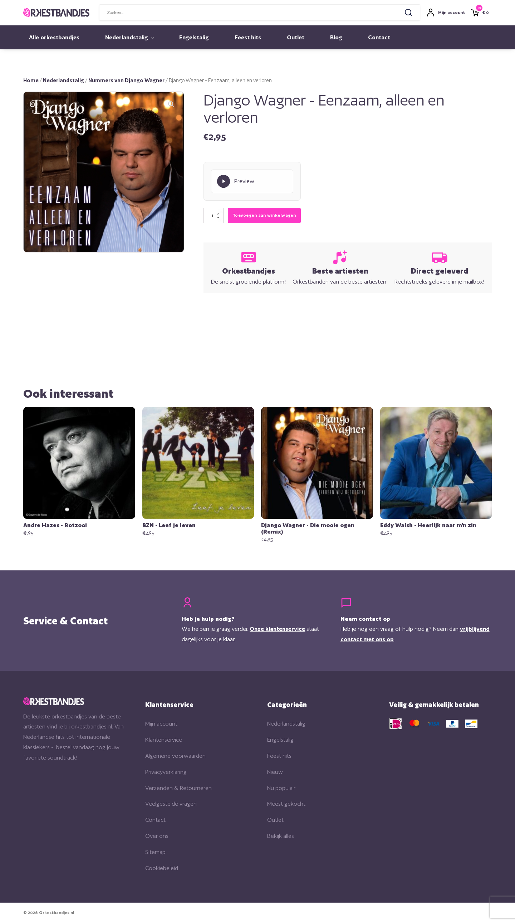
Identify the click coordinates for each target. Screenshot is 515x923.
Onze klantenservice (277, 628)
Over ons (156, 836)
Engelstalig (194, 37)
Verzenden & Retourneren (178, 788)
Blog (336, 37)
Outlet (295, 37)
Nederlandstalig (126, 37)
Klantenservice (163, 739)
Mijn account (161, 723)
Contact (379, 37)
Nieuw (275, 772)
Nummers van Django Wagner (126, 80)
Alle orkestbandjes (54, 37)
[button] (171, 104)
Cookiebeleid (161, 868)
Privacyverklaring (166, 772)
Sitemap (155, 852)
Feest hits (248, 37)
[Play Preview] (252, 181)
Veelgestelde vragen (171, 803)
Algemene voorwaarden (175, 755)
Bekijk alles (280, 836)
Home (31, 80)
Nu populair (281, 788)
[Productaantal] (213, 216)
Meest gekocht (286, 803)
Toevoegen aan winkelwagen (264, 215)
